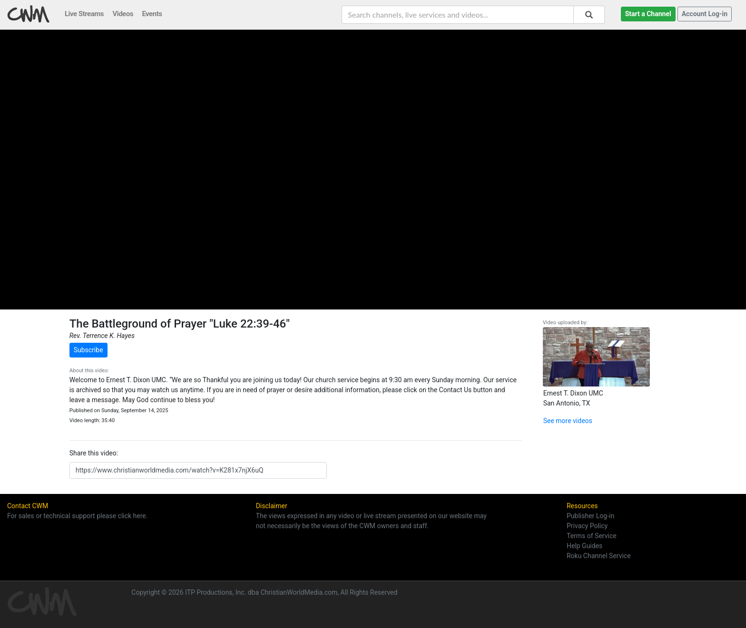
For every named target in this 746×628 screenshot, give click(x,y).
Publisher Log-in (590, 516)
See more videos (567, 421)
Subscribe (88, 350)
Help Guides (584, 546)
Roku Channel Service (599, 556)
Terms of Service (592, 536)
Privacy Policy (587, 526)
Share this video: (93, 453)
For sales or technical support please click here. (77, 516)
